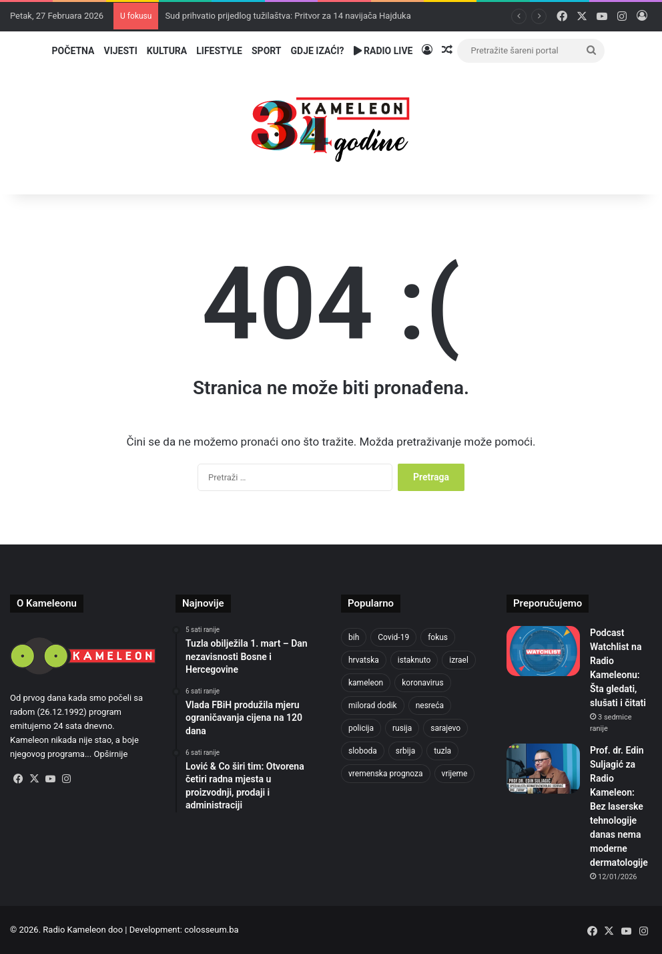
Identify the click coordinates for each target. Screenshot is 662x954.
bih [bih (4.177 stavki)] (353, 637)
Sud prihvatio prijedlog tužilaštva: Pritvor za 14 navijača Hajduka (287, 16)
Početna (73, 50)
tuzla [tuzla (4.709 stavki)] (442, 751)
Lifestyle (219, 50)
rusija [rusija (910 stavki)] (402, 728)
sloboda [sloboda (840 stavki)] (362, 751)
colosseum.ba (211, 930)
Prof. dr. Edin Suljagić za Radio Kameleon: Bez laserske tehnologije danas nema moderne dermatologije (619, 806)
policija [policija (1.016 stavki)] (361, 728)
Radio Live (383, 50)
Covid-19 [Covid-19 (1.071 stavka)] (393, 637)
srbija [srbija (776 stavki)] (405, 751)
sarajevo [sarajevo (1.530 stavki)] (445, 728)
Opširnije (110, 754)
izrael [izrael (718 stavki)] (458, 660)
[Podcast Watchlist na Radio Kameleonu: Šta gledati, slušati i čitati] (543, 651)
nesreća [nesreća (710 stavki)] (430, 705)
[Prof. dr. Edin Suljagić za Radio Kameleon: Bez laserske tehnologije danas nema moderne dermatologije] (543, 769)
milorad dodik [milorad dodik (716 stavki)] (372, 705)
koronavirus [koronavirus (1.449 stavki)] (422, 682)
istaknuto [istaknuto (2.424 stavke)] (414, 660)
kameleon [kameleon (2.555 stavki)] (365, 682)
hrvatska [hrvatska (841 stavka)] (363, 660)
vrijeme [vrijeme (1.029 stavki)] (455, 773)
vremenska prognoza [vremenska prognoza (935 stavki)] (385, 773)
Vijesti (120, 50)
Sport (267, 50)
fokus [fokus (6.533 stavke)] (438, 637)
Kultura (167, 50)
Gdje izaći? (317, 50)
